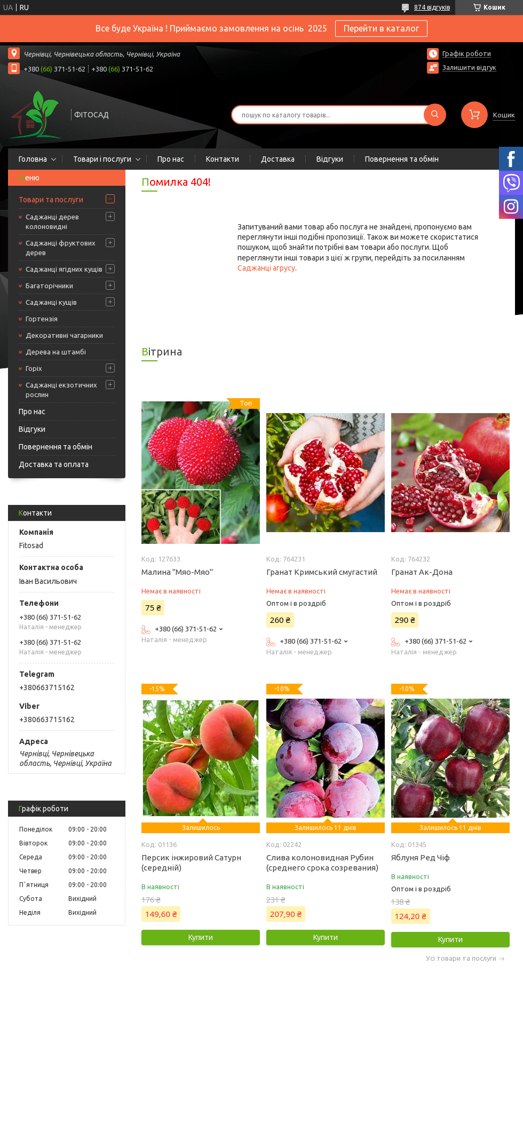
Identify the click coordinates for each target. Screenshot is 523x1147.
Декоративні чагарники (64, 335)
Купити (200, 937)
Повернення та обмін (402, 159)
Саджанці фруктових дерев (61, 247)
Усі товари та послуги (461, 958)
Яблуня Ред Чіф (420, 857)
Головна (33, 159)
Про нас (170, 159)
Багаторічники (49, 285)
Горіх (34, 368)
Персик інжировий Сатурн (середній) (191, 862)
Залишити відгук (469, 67)
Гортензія (42, 318)
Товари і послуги (102, 159)
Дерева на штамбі (56, 351)
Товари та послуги (51, 199)
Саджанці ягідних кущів (64, 269)
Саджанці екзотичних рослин (61, 389)
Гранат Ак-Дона (422, 571)
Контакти (222, 159)
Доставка (278, 159)
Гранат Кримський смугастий (321, 571)
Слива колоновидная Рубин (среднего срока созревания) (322, 862)
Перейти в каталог (381, 28)
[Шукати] (435, 115)
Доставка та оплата (54, 464)
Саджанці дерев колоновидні (52, 221)
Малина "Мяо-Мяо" (177, 571)
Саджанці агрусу (266, 268)
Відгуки (329, 159)
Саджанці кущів (51, 302)
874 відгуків (432, 7)
